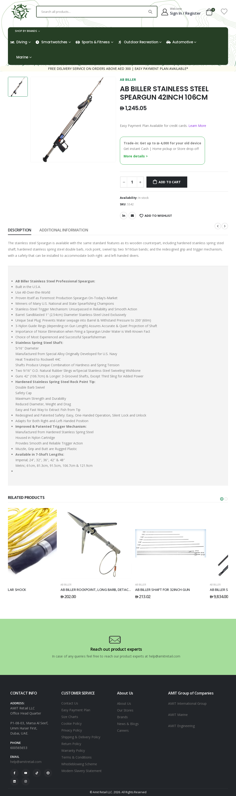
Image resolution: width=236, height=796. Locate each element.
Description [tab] (19, 230)
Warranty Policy (73, 750)
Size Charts (69, 717)
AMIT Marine (178, 714)
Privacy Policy (71, 730)
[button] (222, 499)
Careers (123, 730)
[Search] (150, 11)
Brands (122, 717)
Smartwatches (51, 42)
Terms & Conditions (76, 757)
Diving (18, 42)
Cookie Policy (71, 723)
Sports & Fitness (93, 42)
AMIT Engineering (181, 726)
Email (132, 215)
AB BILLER (128, 79)
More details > (136, 156)
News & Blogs (128, 723)
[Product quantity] (132, 182)
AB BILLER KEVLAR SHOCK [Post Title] (28, 589)
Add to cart (170, 182)
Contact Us (69, 703)
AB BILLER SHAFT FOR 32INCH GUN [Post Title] (184, 589)
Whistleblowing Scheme (79, 764)
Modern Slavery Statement (81, 771)
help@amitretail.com (26, 761)
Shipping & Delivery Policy (80, 737)
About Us (124, 703)
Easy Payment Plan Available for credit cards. (163, 125)
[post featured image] (43, 543)
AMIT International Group (187, 703)
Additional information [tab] (63, 230)
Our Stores (125, 710)
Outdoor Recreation (138, 42)
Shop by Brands (26, 31)
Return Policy (71, 744)
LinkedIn (123, 215)
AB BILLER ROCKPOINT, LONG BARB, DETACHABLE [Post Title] (121, 589)
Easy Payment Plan (75, 710)
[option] (18, 87)
